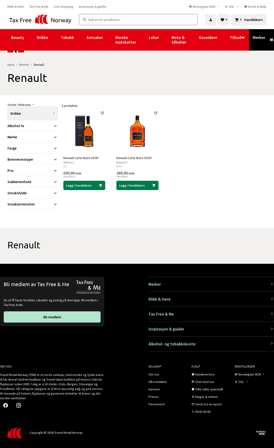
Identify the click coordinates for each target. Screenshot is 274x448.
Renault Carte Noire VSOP (81, 158)
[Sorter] (32, 105)
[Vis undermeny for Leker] (165, 40)
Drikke (42, 37)
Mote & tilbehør (179, 40)
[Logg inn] (210, 19)
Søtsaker (95, 37)
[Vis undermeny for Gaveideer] (223, 40)
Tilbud (237, 40)
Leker (154, 37)
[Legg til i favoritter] (102, 113)
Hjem (10, 65)
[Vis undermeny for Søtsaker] (109, 40)
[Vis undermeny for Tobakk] (80, 40)
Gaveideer (208, 37)
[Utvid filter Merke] (32, 137)
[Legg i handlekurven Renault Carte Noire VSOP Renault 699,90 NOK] (84, 185)
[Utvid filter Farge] (32, 148)
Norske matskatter (125, 40)
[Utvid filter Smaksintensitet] (32, 204)
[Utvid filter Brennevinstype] (32, 159)
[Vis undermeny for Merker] (271, 40)
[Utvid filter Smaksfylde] (32, 193)
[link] (15, 6)
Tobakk (67, 37)
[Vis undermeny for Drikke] (54, 40)
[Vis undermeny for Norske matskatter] (142, 40)
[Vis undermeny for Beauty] (30, 40)
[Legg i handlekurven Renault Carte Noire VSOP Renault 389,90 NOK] (137, 185)
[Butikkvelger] (232, 6)
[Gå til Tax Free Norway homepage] (40, 19)
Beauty (17, 37)
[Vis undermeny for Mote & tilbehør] (192, 40)
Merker (259, 37)
